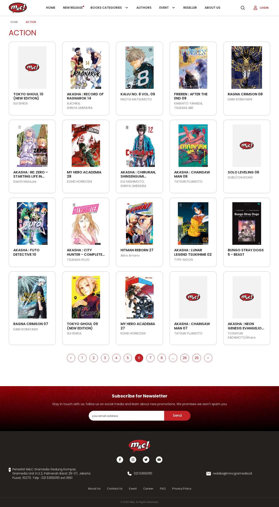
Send (177, 415)
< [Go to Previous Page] (71, 357)
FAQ (163, 488)
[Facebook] (120, 459)
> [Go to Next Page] (208, 357)
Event (167, 10)
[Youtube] (159, 459)
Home (50, 7)
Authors (143, 7)
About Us (212, 7)
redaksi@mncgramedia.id (232, 473)
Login (261, 7)
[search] (242, 8)
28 (185, 357)
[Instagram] (133, 459)
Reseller (190, 7)
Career (148, 488)
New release (73, 7)
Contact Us (114, 488)
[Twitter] (146, 459)
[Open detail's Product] (32, 66)
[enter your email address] (126, 416)
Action (31, 22)
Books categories (108, 10)
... (173, 357)
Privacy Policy (181, 488)
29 (197, 357)
